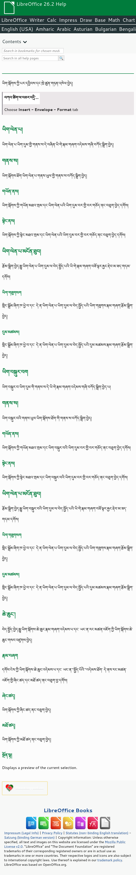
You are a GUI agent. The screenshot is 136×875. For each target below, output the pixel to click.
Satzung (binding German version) (29, 837)
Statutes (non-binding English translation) (96, 833)
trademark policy (109, 860)
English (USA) (17, 28)
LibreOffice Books (68, 810)
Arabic (64, 28)
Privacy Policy (52, 833)
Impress (68, 19)
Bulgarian (106, 28)
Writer (36, 19)
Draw (86, 19)
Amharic (45, 28)
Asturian (83, 28)
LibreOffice (14, 19)
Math (114, 19)
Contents (11, 41)
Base (100, 19)
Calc (52, 19)
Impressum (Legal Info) (21, 833)
